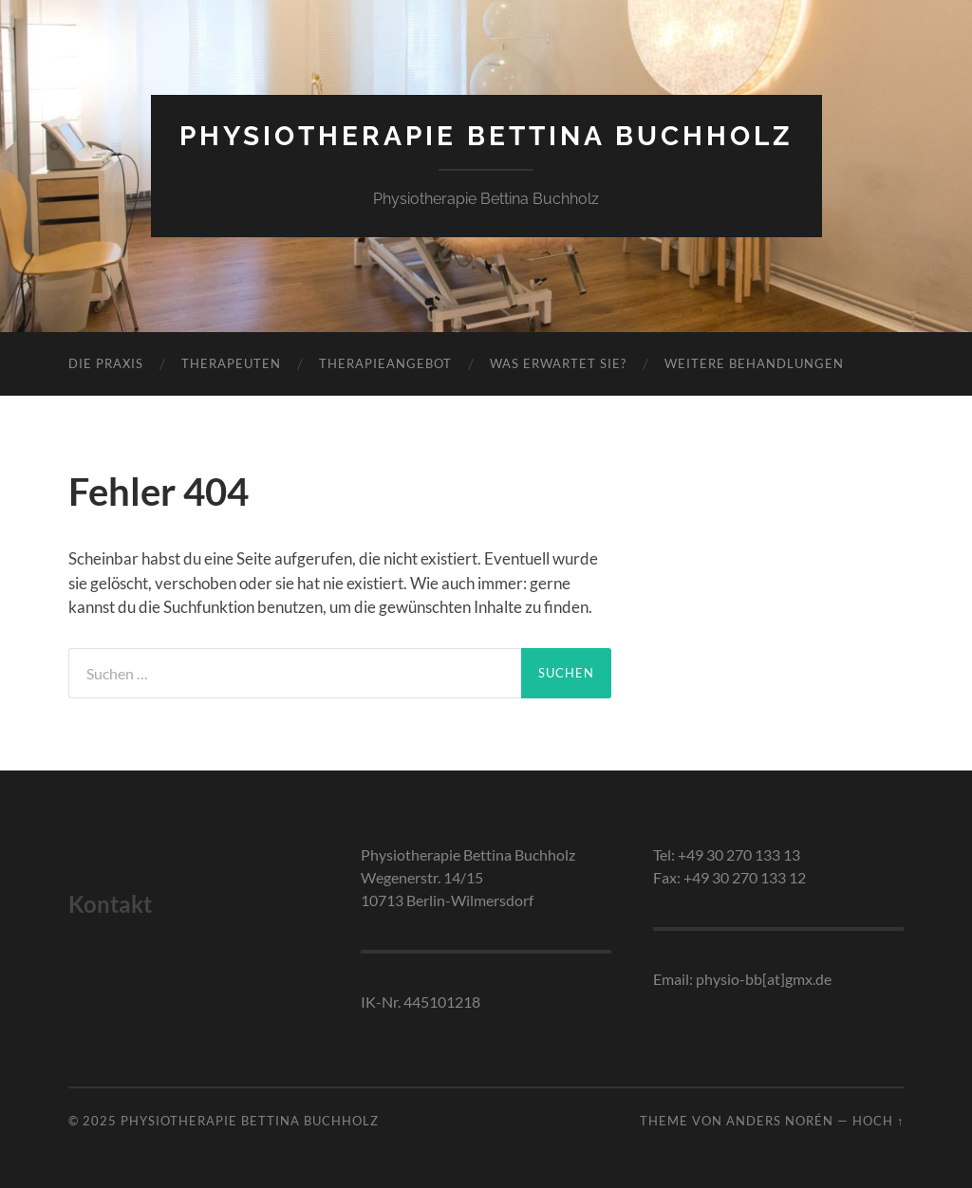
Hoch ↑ (878, 1120)
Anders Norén (779, 1120)
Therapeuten (231, 363)
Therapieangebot (385, 363)
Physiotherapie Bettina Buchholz (486, 136)
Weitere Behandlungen (754, 363)
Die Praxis (105, 363)
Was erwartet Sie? (558, 363)
